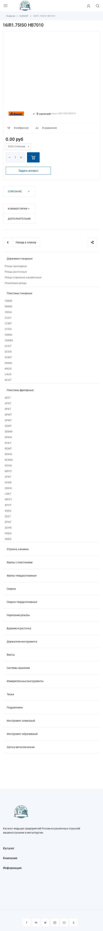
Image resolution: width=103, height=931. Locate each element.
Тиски (10, 694)
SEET (8, 397)
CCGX (8, 329)
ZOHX (8, 527)
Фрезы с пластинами (19, 562)
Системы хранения (18, 667)
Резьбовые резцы (16, 283)
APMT (8, 414)
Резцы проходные (16, 266)
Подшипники (15, 707)
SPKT (8, 408)
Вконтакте (36, 922)
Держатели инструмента (22, 641)
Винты (11, 654)
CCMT (8, 323)
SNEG (8, 539)
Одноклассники (73, 922)
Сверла (11, 588)
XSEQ (8, 510)
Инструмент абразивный (22, 733)
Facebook (26, 922)
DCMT (8, 357)
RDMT (8, 448)
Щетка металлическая (21, 747)
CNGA (8, 312)
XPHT (8, 505)
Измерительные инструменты (25, 681)
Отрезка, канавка (18, 549)
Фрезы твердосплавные (21, 575)
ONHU (8, 488)
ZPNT (8, 522)
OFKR (8, 482)
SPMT (8, 420)
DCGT (8, 346)
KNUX (8, 368)
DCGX (8, 351)
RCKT (8, 442)
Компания (10, 858)
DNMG (8, 306)
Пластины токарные (19, 293)
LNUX (8, 374)
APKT (8, 403)
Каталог (8, 848)
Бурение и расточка (19, 628)
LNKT (8, 493)
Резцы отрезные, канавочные (23, 277)
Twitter (45, 922)
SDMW (8, 431)
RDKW (8, 454)
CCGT (8, 317)
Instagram (55, 922)
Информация (12, 868)
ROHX (8, 465)
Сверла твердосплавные (22, 601)
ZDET (8, 516)
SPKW (8, 437)
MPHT (8, 471)
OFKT (8, 476)
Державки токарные (19, 258)
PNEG (8, 533)
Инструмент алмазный (21, 720)
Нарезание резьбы (18, 615)
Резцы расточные (16, 271)
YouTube (64, 922)
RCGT (8, 379)
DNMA (8, 362)
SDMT (8, 425)
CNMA (8, 334)
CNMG (8, 300)
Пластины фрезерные (20, 390)
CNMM (9, 340)
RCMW (9, 459)
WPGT (8, 499)
